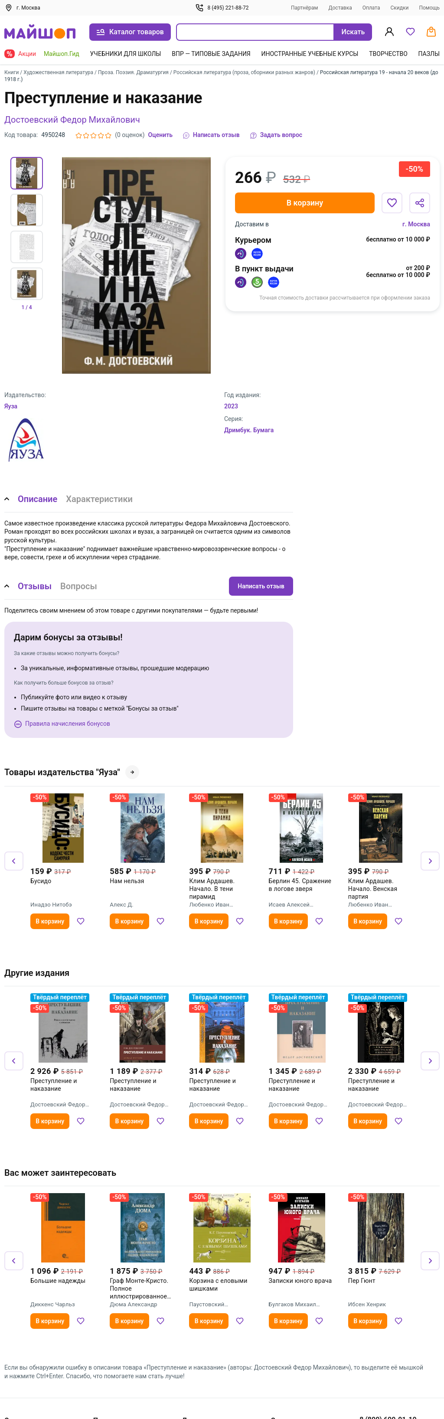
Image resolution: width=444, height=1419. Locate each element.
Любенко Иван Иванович (209, 904)
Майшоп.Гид (61, 53)
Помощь (429, 8)
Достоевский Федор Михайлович (72, 119)
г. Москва (416, 224)
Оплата (371, 8)
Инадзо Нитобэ (51, 904)
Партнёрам (304, 8)
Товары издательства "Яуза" (71, 772)
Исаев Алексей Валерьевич (289, 904)
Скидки (399, 8)
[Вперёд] (430, 861)
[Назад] (13, 861)
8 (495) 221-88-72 (221, 7)
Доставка (340, 8)
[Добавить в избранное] (392, 202)
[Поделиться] (419, 202)
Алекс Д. (122, 904)
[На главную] (39, 32)
